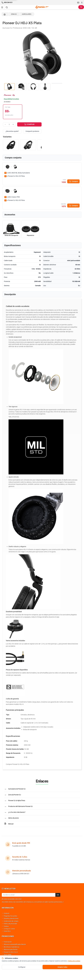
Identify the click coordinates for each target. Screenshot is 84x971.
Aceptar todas (62, 967)
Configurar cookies (9, 929)
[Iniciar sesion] (82, 2)
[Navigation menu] (2, 7)
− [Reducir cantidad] (5, 124)
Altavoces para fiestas (11, 949)
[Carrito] (81, 7)
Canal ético (7, 931)
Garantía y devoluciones (11, 918)
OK (58, 895)
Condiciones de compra (11, 921)
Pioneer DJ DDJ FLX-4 (11, 952)
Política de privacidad (10, 924)
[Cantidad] (9, 124)
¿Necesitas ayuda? (12, 131)
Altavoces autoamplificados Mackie (15, 944)
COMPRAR (29, 124)
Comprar (73, 181)
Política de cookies (74, 961)
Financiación (8, 942)
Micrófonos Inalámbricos (11, 947)
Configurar (21, 967)
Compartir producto (32, 131)
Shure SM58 (7, 955)
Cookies (6, 926)
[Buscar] (6, 7)
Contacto (6, 913)
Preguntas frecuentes (10, 916)
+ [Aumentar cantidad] (13, 124)
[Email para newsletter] (28, 895)
